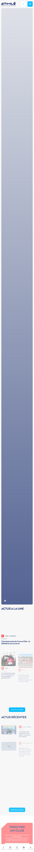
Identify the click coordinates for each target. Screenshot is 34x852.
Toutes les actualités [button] (17, 710)
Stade (4, 636)
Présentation (13, 636)
